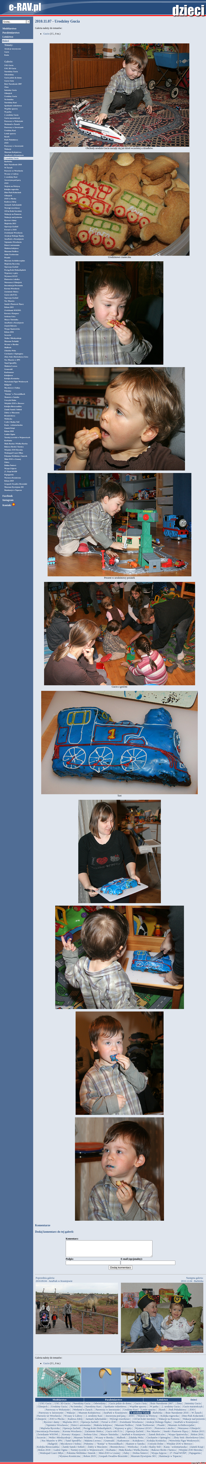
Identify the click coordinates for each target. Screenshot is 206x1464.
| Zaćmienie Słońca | (94, 1434)
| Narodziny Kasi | (93, 1409)
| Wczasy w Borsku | (104, 1440)
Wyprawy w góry (11, 273)
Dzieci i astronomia (12, 245)
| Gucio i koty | (140, 1406)
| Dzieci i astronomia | (81, 1428)
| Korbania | (111, 1453)
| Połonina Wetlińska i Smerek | (81, 1456)
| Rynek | (162, 1412)
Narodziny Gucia (11, 71)
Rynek (6, 137)
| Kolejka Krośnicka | (156, 1443)
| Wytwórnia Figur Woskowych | (184, 1443)
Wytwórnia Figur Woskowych (16, 382)
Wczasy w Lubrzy (11, 174)
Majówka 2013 (10, 223)
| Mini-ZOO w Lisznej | (109, 1456)
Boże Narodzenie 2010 (13, 165)
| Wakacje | (71, 1415)
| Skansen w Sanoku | (135, 1446)
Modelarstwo (9, 28)
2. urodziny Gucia (11, 115)
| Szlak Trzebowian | (145, 1428)
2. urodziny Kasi (10, 177)
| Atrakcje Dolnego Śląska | (158, 1425)
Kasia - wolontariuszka (13, 425)
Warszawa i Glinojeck (13, 282)
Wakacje (7, 149)
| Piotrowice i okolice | (165, 1431)
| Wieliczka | (133, 1449)
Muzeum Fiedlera (11, 251)
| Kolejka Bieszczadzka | (48, 1449)
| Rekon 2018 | (44, 1453)
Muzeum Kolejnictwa (12, 152)
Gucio (6, 52)
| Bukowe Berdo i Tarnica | (163, 1453)
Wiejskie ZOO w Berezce (14, 403)
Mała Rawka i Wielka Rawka (16, 444)
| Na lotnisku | (76, 1409)
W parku (8, 112)
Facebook (7, 495)
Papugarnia (9, 475)
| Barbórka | (157, 1415)
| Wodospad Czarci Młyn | (51, 1456)
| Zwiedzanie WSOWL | (48, 1437)
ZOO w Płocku (10, 199)
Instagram (7, 500)
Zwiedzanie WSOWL (12, 310)
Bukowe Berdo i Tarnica (13, 447)
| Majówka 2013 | (70, 1425)
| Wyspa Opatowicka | (178, 1437)
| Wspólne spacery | (138, 1409)
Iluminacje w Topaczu (13, 490)
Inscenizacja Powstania (13, 285)
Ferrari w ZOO (10, 230)
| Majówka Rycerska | (50, 1431)
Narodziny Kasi (10, 103)
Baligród (7, 385)
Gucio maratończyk (12, 118)
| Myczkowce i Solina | (70, 1446)
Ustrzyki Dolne (10, 400)
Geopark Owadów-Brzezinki (15, 484)
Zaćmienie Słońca (11, 292)
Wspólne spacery (11, 109)
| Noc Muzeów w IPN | (51, 1443)
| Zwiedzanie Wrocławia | (131, 1425)
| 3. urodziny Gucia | (140, 1415)
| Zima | (179, 1406)
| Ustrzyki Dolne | (155, 1446)
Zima (6, 87)
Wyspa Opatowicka (12, 329)
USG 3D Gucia (10, 68)
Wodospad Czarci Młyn (13, 453)
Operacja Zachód (11, 227)
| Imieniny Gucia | (193, 1406)
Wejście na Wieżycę (12, 186)
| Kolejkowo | (138, 1443)
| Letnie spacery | (148, 1412)
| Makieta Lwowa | (92, 1443)
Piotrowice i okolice (12, 279)
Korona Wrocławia (11, 289)
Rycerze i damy (10, 220)
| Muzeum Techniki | (83, 1440)
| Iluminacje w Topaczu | (170, 1459)
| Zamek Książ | (196, 1449)
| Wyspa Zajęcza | (158, 1456)
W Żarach (8, 168)
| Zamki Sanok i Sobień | (73, 1449)
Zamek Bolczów (10, 326)
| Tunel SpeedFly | (73, 1443)
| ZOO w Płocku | (57, 1422)
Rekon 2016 (9, 332)
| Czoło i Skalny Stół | (151, 1449)
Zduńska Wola (10, 351)
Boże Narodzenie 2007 (13, 84)
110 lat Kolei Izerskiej (13, 211)
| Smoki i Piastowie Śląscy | (176, 1434)
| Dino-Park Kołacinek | (192, 1418)
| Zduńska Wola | (136, 1440)
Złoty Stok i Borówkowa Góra (16, 357)
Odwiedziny (9, 75)
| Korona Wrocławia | (72, 1434)
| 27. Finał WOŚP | (178, 1456)
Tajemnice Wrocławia (12, 242)
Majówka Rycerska (12, 264)
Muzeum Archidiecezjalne (14, 261)
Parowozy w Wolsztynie (13, 121)
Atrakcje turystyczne (12, 49)
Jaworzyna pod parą (12, 180)
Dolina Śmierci (10, 465)
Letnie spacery (10, 134)
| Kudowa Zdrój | (75, 1422)
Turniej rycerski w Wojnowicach (17, 437)
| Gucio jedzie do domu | (120, 1406)
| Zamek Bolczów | (156, 1437)
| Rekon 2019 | (89, 1459)
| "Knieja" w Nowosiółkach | (110, 1446)
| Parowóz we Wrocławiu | (49, 1418)
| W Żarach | (196, 1415)
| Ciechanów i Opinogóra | (158, 1440)
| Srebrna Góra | (90, 1437)
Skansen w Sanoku (11, 397)
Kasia (6, 55)
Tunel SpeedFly (10, 363)
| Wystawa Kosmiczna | (69, 1459)
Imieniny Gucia (10, 90)
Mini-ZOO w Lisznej (12, 459)
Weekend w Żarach (12, 124)
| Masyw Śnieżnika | (109, 1437)
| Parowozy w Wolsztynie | (58, 1412)
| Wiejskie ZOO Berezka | (190, 1453)
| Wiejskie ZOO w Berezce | (179, 1446)
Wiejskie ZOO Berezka (13, 450)
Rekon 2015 (9, 307)
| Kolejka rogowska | (169, 1418)
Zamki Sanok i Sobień (13, 409)
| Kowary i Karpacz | (71, 1437)
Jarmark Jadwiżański (13, 205)
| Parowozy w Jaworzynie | (108, 1412)
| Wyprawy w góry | (123, 1431)
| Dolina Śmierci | (140, 1456)
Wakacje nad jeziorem (13, 217)
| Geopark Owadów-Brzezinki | (113, 1459)
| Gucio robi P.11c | (114, 1434)
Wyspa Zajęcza (10, 468)
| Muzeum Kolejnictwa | (89, 1415)
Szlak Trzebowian (11, 254)
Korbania (8, 440)
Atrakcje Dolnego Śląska (14, 236)
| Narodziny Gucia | (81, 1406)
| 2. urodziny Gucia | (171, 1409)
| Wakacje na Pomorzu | (168, 1422)
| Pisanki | (161, 1428)
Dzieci (5, 40)
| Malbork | (121, 1440)
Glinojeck (8, 93)
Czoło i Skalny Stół (11, 422)
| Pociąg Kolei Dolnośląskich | (97, 1431)
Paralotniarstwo (11, 32)
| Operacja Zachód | (89, 1425)
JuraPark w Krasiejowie (14, 155)
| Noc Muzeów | (153, 1434)
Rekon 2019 (9, 481)
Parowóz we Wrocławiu (13, 171)
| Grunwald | (109, 1443)
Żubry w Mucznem (12, 413)
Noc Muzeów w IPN (12, 360)
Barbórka (8, 161)
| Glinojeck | (43, 1409)
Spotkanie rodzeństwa (13, 106)
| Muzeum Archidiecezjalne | (181, 1428)
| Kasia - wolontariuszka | (175, 1449)
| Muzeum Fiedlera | (124, 1428)
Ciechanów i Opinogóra (13, 354)
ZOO (6, 143)
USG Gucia (8, 65)
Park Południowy (11, 140)
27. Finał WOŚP (10, 471)
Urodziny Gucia (10, 96)
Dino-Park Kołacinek (12, 192)
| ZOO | (192, 1412)
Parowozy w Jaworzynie (13, 127)
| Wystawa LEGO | (143, 1431)
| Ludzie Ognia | (60, 1453)
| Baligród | (52, 1446)
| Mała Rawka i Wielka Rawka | (133, 1453)
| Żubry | (126, 1456)
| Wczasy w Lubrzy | (73, 1418)
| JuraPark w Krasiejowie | (115, 1415)
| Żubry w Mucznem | (97, 1449)
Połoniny (7, 391)
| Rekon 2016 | (197, 1437)
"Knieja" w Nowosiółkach (14, 394)
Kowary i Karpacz (11, 313)
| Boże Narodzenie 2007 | (161, 1406)
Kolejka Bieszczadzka (13, 406)
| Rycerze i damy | (52, 1425)
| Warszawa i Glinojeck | (189, 1431)
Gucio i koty (9, 81)
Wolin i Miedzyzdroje (12, 338)
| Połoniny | (88, 1446)
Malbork (7, 347)
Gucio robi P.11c (10, 295)
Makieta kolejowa (11, 248)
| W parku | (154, 1409)
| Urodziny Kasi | (130, 1412)
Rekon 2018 (9, 431)
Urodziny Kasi (10, 130)
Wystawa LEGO (10, 276)
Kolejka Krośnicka (11, 378)
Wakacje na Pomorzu (12, 214)
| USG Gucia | (45, 1406)
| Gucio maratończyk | (193, 1409)
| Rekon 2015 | (198, 1434)
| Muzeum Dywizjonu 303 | (143, 1459)
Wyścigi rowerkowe (12, 208)
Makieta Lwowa (10, 366)
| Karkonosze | (123, 1443)
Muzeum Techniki (11, 341)
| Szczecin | (41, 1440)
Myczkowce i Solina (12, 388)
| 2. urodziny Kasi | (94, 1418)
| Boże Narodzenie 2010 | (176, 1415)
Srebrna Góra (9, 316)
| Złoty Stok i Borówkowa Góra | (188, 1440)
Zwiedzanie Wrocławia (13, 233)
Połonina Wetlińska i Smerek (15, 456)
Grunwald (8, 369)
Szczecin (7, 335)
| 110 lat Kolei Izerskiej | (144, 1422)
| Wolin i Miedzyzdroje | (60, 1440)
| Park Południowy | (177, 1412)
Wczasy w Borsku (11, 344)
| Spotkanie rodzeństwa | (115, 1409)
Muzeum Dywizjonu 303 (14, 487)
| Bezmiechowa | (117, 1449)
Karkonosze (9, 372)
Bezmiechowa (9, 416)
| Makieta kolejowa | (103, 1428)
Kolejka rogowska (11, 189)
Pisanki (7, 258)
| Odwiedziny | (99, 1406)
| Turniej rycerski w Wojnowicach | (87, 1453)
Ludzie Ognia (9, 434)
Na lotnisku (8, 99)
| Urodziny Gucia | (59, 1409)
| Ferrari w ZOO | (108, 1425)
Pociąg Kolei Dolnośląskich (15, 270)
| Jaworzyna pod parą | (115, 1418)
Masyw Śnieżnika (11, 320)
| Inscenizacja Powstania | (47, 1434)
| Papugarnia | (195, 1456)
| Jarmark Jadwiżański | (96, 1422)
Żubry (6, 462)
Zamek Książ (9, 428)
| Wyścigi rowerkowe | (120, 1422)
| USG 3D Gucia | (62, 1406)
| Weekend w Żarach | (82, 1412)
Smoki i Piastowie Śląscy (14, 304)
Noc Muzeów (9, 301)
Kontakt (8, 505)
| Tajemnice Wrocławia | (57, 1428)
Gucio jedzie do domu (13, 78)
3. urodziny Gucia (11, 158)
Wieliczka (8, 419)
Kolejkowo (8, 375)
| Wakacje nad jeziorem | (194, 1422)
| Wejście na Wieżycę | (147, 1418)
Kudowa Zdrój (10, 202)
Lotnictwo (7, 36)
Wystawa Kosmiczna (12, 478)
